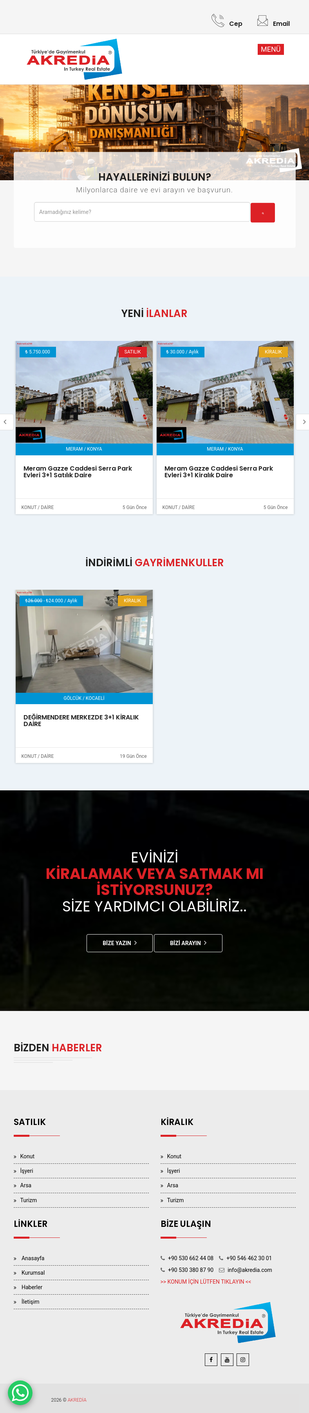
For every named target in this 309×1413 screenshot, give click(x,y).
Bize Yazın (117, 943)
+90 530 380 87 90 (190, 1270)
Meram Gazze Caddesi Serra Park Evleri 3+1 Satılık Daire (77, 472)
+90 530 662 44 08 (190, 1258)
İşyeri (26, 1171)
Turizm (28, 1200)
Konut (27, 1156)
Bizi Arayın (185, 943)
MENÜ (270, 49)
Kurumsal (33, 1273)
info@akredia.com (250, 1270)
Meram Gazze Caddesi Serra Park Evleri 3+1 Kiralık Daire (218, 472)
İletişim (31, 1302)
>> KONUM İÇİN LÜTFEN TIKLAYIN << (206, 1282)
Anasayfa (33, 1258)
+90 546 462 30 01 (249, 1258)
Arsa (26, 1185)
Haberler (32, 1287)
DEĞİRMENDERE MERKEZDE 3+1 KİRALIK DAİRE (81, 721)
